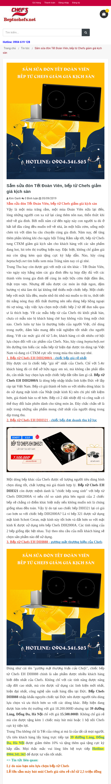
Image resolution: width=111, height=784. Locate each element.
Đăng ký (76, 3)
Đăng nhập (64, 3)
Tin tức (25, 48)
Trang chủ (10, 48)
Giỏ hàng (36, 3)
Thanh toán (49, 3)
